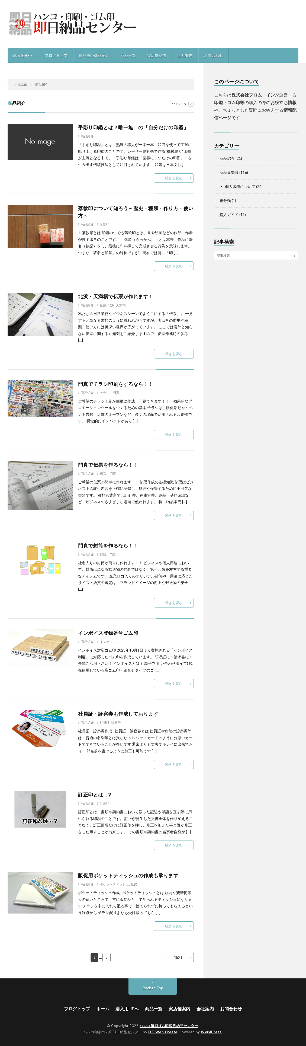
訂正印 (104, 803)
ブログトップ (56, 55)
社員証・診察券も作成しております (118, 714)
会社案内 (185, 55)
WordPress (211, 1032)
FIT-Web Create (163, 1032)
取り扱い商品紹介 (94, 55)
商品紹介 (87, 136)
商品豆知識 (229, 172)
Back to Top (153, 987)
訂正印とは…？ (95, 795)
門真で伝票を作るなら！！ (108, 465)
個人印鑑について (240, 186)
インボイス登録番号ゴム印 (108, 633)
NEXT (178, 957)
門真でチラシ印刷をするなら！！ (115, 384)
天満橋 (121, 305)
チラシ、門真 (109, 393)
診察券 (116, 723)
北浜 (111, 305)
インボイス (108, 642)
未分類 (225, 200)
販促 (134, 884)
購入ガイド (229, 214)
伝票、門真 (108, 474)
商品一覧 (128, 55)
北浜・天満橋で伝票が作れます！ (115, 296)
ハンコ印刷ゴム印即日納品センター (169, 1026)
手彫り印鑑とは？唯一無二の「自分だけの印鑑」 (133, 127)
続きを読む (174, 178)
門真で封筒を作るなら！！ (108, 546)
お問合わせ (213, 55)
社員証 (104, 723)
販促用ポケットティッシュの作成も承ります (128, 875)
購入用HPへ (23, 55)
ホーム (102, 1008)
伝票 (103, 305)
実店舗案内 (156, 55)
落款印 (104, 224)
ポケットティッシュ (114, 884)
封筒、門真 (108, 554)
